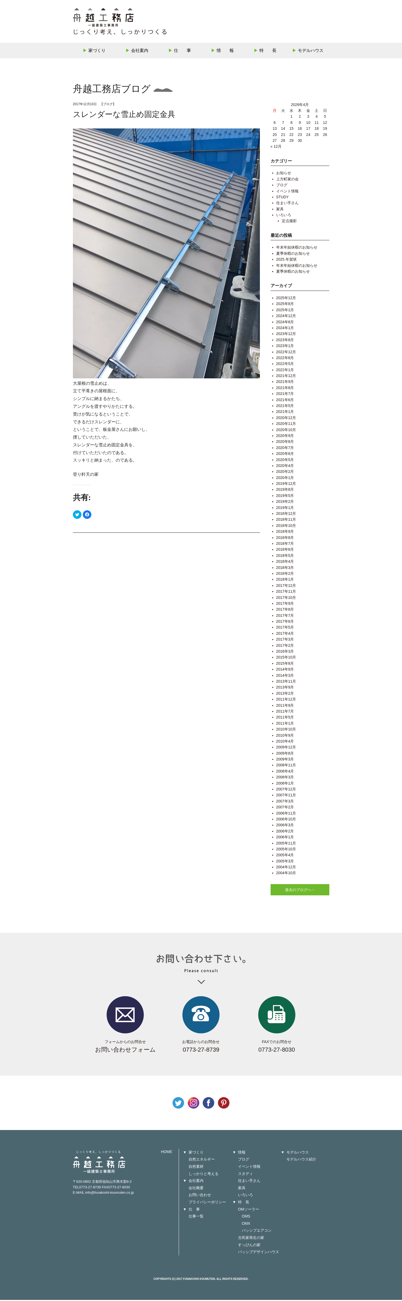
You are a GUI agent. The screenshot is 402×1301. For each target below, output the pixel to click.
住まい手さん (287, 204)
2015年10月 (286, 658)
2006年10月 (286, 820)
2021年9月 (285, 383)
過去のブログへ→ (300, 891)
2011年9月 (285, 706)
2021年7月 (285, 395)
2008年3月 (285, 778)
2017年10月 (286, 598)
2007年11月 (286, 796)
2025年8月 (285, 305)
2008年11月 (286, 766)
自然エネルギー (202, 1160)
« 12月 (276, 148)
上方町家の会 (287, 180)
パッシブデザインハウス (258, 1253)
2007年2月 (285, 808)
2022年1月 (285, 371)
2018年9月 (285, 533)
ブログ (108, 105)
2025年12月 (286, 299)
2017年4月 (285, 634)
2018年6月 (285, 551)
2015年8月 (285, 664)
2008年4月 (285, 772)
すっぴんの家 (249, 1246)
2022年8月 (285, 359)
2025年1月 (285, 311)
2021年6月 (285, 401)
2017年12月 (286, 586)
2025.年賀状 (286, 260)
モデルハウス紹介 (301, 1160)
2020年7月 (285, 449)
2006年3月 (285, 826)
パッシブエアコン (257, 1232)
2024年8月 (285, 323)
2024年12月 (286, 317)
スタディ (245, 1175)
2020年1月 (285, 479)
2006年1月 (285, 838)
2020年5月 (285, 461)
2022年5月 (285, 365)
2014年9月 (285, 670)
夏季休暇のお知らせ (293, 254)
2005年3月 (285, 862)
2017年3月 (285, 640)
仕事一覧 (196, 1217)
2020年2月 (285, 473)
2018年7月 (285, 544)
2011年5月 (285, 718)
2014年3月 (285, 676)
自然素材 (196, 1167)
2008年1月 (285, 784)
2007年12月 (286, 790)
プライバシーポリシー (207, 1203)
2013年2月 (285, 694)
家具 (280, 210)
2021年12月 (286, 377)
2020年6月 (285, 455)
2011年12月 (286, 700)
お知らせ (283, 174)
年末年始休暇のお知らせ (296, 248)
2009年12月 (286, 748)
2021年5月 (285, 407)
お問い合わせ (200, 1196)
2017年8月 (285, 610)
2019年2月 (285, 503)
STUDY (282, 198)
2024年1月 (285, 329)
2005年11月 (286, 844)
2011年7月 (285, 712)
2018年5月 (285, 556)
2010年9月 (285, 736)
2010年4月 (285, 742)
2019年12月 (286, 484)
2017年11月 (286, 593)
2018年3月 (285, 568)
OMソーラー (248, 1210)
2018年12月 (286, 514)
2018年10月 (286, 526)
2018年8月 (285, 539)
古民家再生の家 (251, 1239)
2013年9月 (285, 688)
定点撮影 (289, 222)
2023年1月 (285, 347)
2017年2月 (285, 646)
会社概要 (196, 1189)
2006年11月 (286, 814)
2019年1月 (285, 509)
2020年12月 (286, 419)
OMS (246, 1217)
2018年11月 (286, 521)
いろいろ (283, 216)
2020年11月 (286, 425)
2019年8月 (285, 491)
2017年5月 (285, 628)
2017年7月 (285, 616)
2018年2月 (285, 574)
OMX (246, 1224)
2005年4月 (285, 856)
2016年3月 (285, 652)
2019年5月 (285, 496)
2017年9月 (285, 604)
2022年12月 (286, 353)
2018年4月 (285, 563)
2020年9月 (285, 437)
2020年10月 (286, 431)
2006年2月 (285, 832)
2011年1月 (285, 724)
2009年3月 (285, 760)
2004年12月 (286, 868)
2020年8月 (285, 443)
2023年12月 (286, 335)
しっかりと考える (203, 1175)
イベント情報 (287, 192)
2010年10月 (286, 730)
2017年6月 (285, 622)
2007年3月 (285, 802)
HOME (166, 1153)
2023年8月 (285, 341)
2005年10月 (286, 850)
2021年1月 (285, 413)
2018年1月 (285, 581)
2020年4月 (285, 467)
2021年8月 (285, 389)
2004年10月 (286, 874)
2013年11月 (286, 682)
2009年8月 (285, 754)
